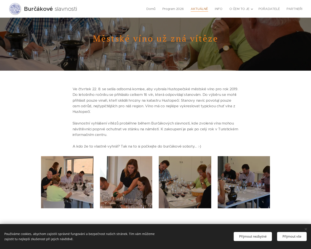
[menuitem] (151, 8)
